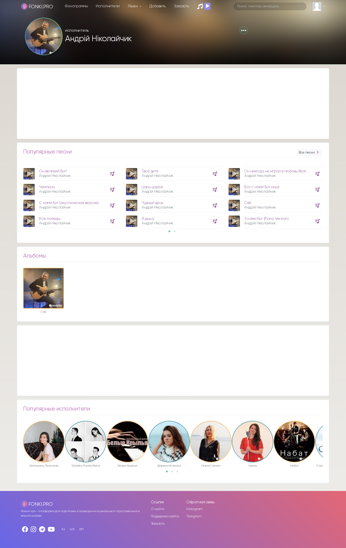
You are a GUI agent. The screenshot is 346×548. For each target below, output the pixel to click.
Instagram (194, 509)
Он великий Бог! (53, 171)
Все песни (309, 152)
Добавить (157, 6)
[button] (243, 30)
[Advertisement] (168, 103)
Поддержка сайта (165, 516)
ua (72, 529)
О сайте (157, 509)
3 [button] (179, 473)
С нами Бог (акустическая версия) (68, 203)
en (81, 529)
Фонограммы (76, 6)
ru (63, 529)
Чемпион (47, 187)
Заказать (181, 6)
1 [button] (171, 232)
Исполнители (108, 6)
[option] (70, 195)
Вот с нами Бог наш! (261, 187)
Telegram (193, 516)
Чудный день (152, 203)
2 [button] (176, 232)
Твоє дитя (150, 171)
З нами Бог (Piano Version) (266, 219)
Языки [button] (133, 6)
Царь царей (152, 187)
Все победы (49, 219)
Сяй (247, 203)
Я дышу (148, 219)
